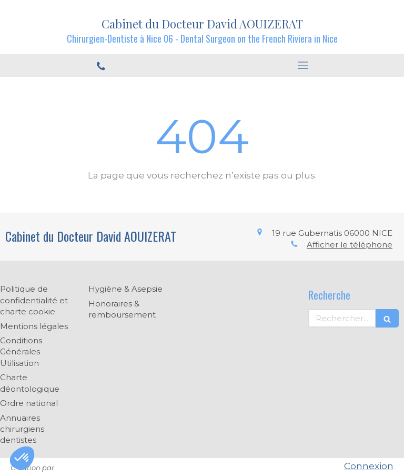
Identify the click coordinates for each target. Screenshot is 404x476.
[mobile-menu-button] (303, 65)
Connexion (368, 466)
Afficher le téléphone (349, 245)
